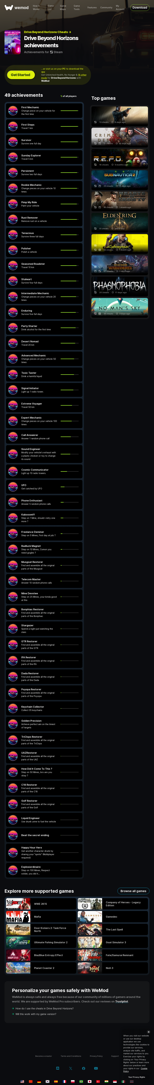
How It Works (36, 7)
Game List (51, 7)
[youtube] (96, 1068)
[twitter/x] (70, 1068)
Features (92, 7)
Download (140, 7)
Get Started (20, 75)
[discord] (57, 1069)
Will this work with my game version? (35, 1014)
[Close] (148, 1032)
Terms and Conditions (71, 1056)
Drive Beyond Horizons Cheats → (47, 32)
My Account (120, 7)
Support (115, 1056)
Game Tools (77, 7)
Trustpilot (121, 1001)
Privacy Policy (96, 1056)
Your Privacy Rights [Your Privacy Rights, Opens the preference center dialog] (136, 1077)
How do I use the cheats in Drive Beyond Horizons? (44, 1008)
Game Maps (63, 7)
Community (106, 7)
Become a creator (43, 1056)
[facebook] (83, 1069)
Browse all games (133, 891)
